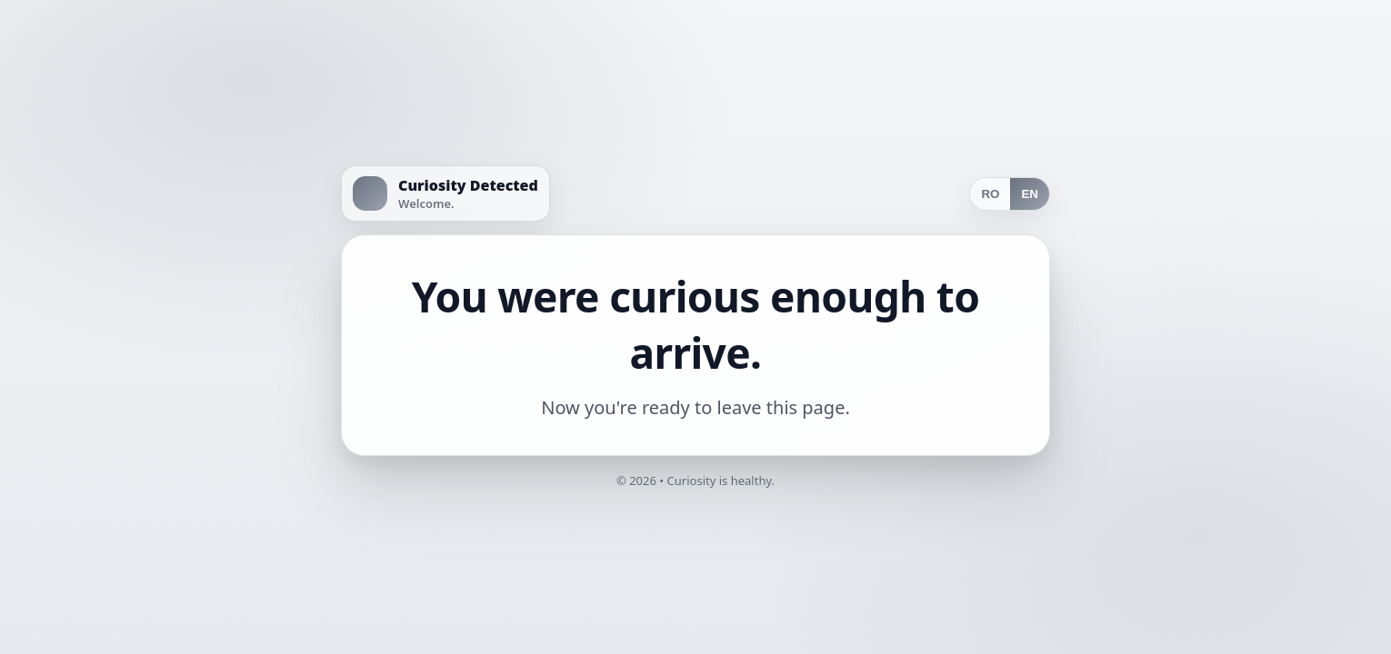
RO (990, 194)
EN (1029, 194)
